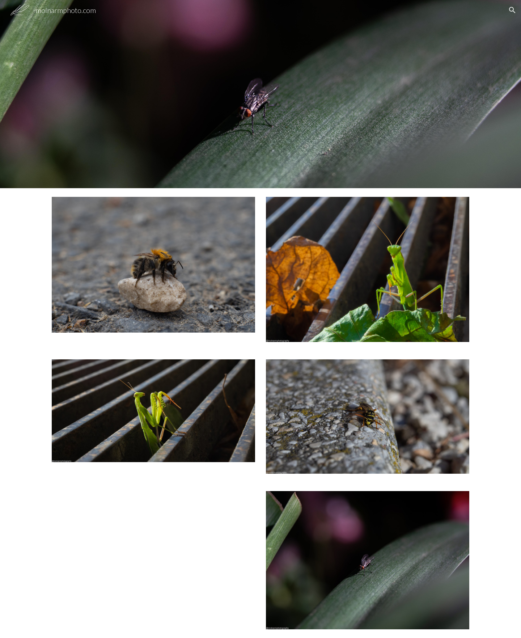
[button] (512, 10)
